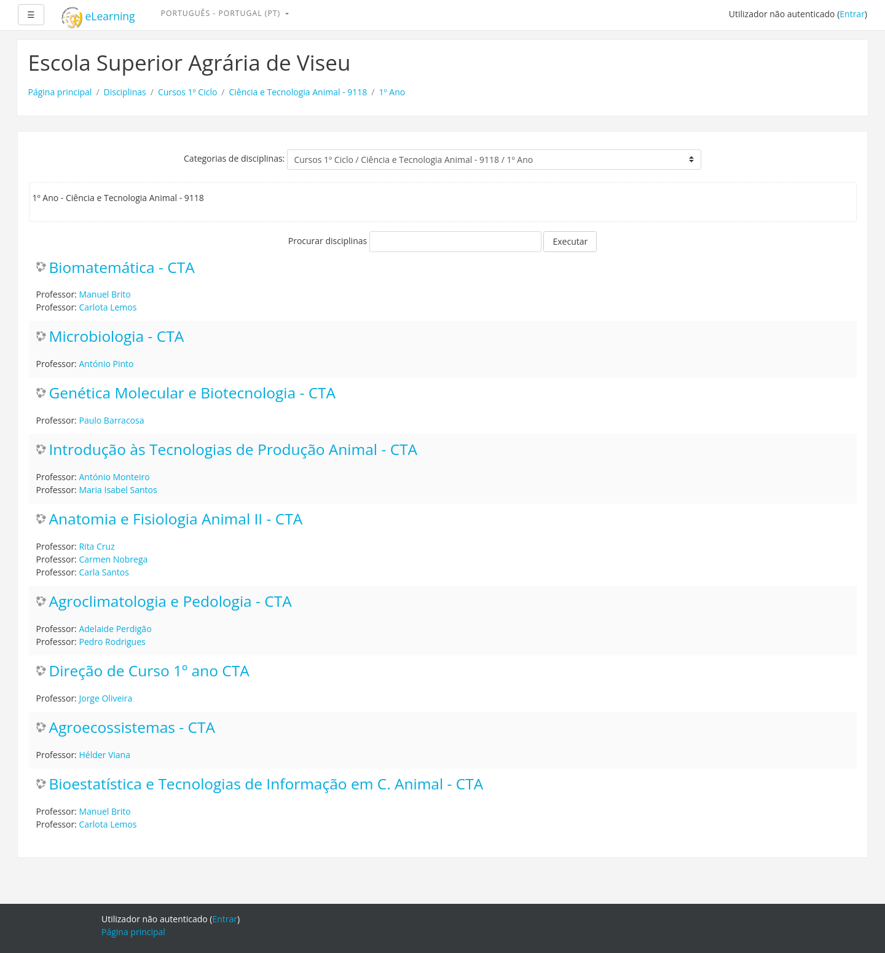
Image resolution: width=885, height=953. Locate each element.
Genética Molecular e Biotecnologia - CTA (192, 393)
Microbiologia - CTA (116, 336)
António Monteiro (114, 477)
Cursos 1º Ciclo (187, 92)
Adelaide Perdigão (115, 629)
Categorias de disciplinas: (234, 158)
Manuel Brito (104, 294)
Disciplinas (125, 92)
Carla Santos (103, 572)
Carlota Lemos (107, 307)
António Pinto (106, 364)
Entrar (852, 14)
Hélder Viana (104, 755)
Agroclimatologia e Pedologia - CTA (170, 601)
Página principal (60, 92)
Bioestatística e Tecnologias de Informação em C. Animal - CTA (266, 784)
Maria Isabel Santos (118, 490)
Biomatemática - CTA (122, 267)
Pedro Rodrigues (112, 641)
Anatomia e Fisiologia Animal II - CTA (176, 519)
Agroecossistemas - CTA (132, 727)
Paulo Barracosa (111, 420)
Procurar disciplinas (327, 241)
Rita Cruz (96, 546)
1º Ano (392, 92)
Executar (570, 241)
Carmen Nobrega (113, 559)
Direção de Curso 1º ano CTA (149, 671)
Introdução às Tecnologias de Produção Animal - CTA (233, 449)
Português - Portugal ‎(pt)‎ (222, 13)
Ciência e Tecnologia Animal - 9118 (298, 92)
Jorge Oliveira (105, 698)
